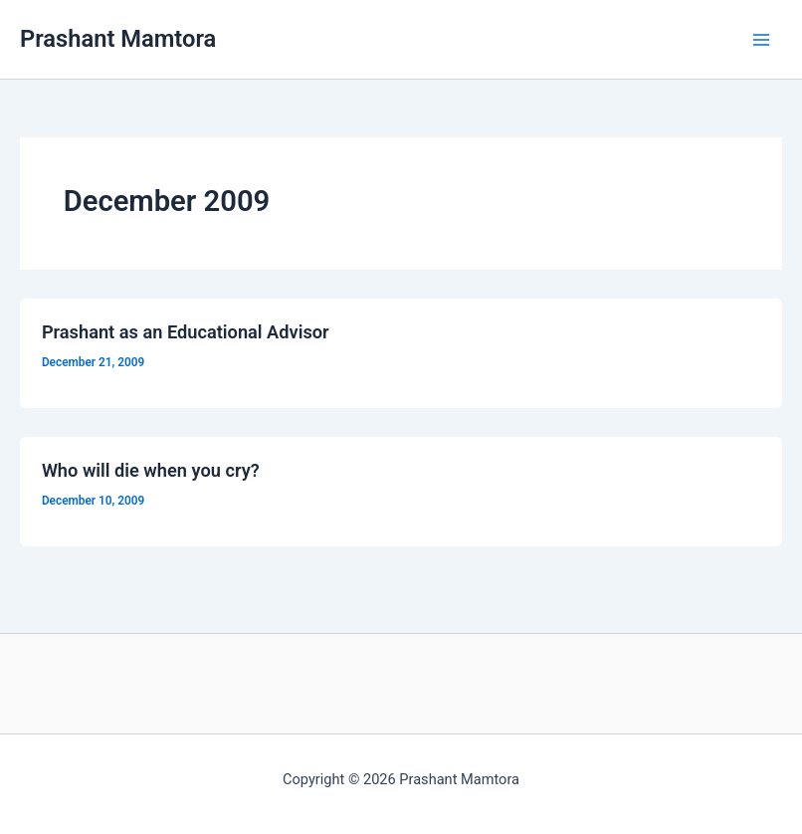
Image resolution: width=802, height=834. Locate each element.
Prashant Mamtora (118, 39)
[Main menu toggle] (761, 40)
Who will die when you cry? (151, 470)
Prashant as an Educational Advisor (185, 331)
